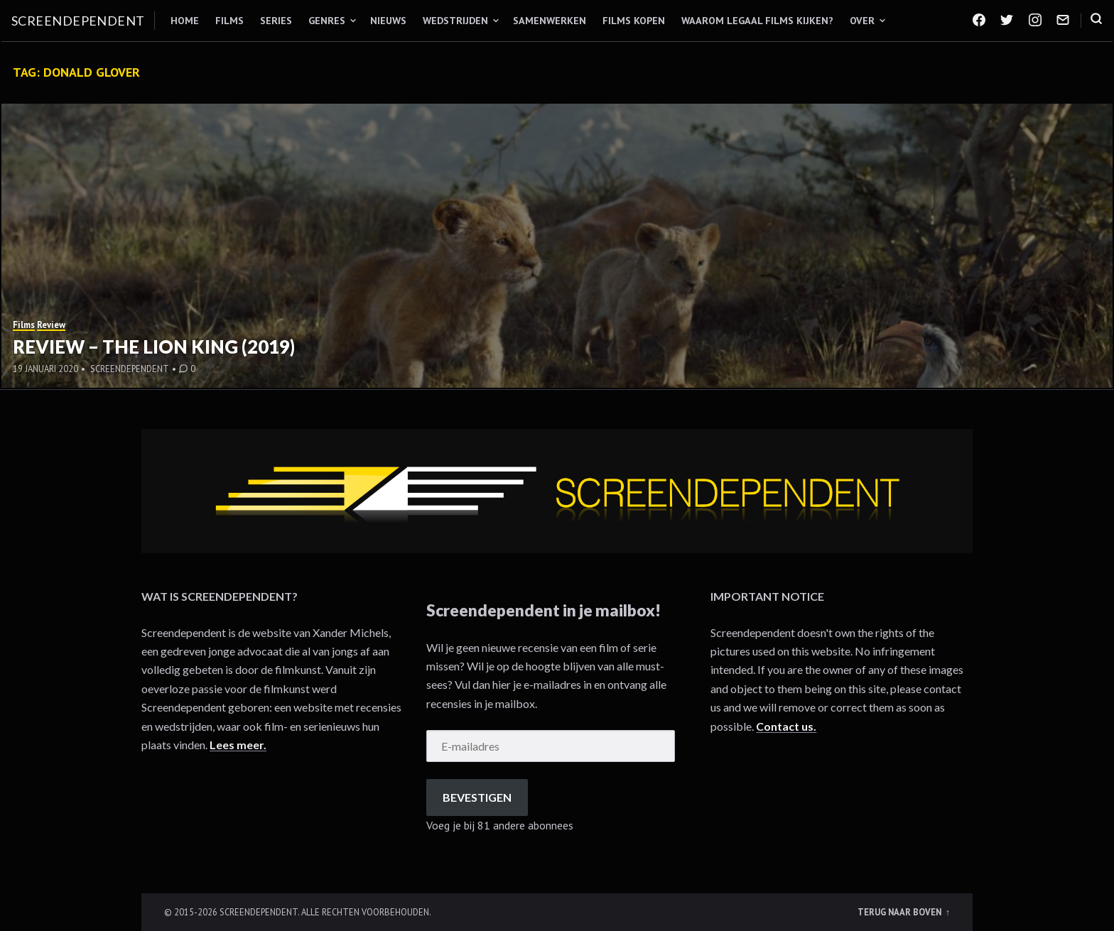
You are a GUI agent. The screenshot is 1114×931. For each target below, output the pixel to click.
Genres (326, 20)
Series (276, 20)
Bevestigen (477, 797)
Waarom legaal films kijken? (757, 20)
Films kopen (633, 20)
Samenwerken (549, 20)
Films (229, 20)
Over (862, 20)
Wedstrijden (455, 20)
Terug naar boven (900, 912)
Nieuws (388, 20)
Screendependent (78, 20)
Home (185, 20)
